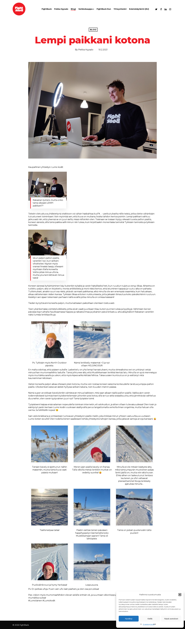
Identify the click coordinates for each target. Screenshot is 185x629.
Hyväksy (128, 619)
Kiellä (150, 619)
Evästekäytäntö (149, 624)
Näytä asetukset (171, 619)
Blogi (93, 29)
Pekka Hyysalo (85, 49)
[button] (180, 594)
